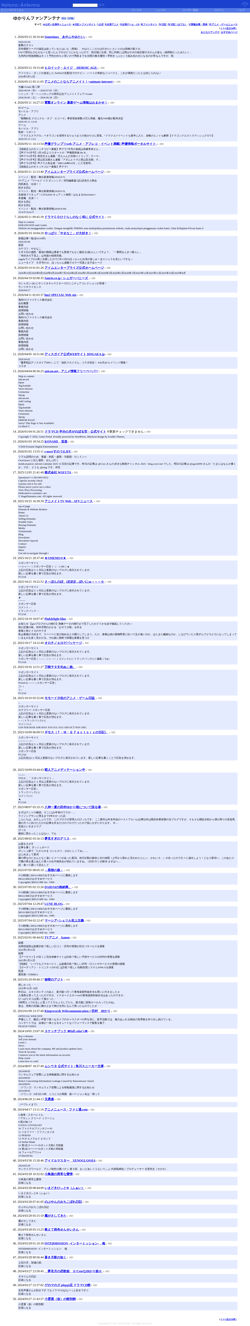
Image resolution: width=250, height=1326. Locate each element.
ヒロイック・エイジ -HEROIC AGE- (71, 67)
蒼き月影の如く (55, 1257)
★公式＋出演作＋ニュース (57, 24)
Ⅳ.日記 (162, 24)
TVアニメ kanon (57, 937)
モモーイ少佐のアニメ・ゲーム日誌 (70, 698)
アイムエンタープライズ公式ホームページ (74, 171)
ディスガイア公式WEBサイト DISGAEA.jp (75, 354)
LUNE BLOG (54, 904)
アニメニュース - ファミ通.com (66, 1109)
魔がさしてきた (55, 1215)
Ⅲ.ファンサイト (149, 24)
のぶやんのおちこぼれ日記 (63, 1201)
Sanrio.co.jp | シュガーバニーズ (67, 278)
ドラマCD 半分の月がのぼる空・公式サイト (75, 431)
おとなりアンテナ (210, 32)
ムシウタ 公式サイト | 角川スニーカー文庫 (74, 1066)
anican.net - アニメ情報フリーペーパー (71, 371)
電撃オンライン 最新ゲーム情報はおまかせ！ (76, 102)
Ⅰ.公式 (100, 24)
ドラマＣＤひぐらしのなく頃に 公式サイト (74, 217)
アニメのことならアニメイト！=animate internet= (79, 81)
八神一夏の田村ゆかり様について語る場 (73, 807)
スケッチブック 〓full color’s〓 (66, 1031)
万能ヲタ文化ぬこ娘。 (60, 667)
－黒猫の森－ (54, 870)
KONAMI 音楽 (56, 441)
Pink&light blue (55, 618)
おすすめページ (229, 32)
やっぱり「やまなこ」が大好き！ (68, 233)
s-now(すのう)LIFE (57, 451)
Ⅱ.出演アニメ (112, 24)
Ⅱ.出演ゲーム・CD (129, 24)
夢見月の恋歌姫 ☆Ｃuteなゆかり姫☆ (74, 1271)
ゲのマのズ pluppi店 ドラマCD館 (68, 1285)
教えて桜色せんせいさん (62, 1229)
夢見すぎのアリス (57, 838)
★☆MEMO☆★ (56, 558)
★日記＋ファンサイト (84, 24)
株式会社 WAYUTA (58, 472)
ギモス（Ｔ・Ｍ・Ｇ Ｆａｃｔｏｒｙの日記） (77, 732)
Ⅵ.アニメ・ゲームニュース (223, 24)
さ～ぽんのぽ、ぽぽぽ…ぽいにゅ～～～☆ (75, 581)
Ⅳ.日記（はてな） (177, 24)
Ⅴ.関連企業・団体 (198, 24)
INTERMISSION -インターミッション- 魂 (75, 1243)
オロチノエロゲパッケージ (63, 643)
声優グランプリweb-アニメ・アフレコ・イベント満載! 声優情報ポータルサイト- (100, 143)
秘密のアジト (54, 979)
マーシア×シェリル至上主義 (64, 920)
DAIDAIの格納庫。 (58, 887)
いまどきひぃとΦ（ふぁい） (65, 1188)
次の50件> (231, 28)
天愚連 (49, 1099)
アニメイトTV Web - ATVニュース (69, 501)
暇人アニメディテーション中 (65, 769)
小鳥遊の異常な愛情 (59, 1174)
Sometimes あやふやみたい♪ (65, 37)
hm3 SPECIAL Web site (60, 295)
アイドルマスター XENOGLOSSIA (70, 1160)
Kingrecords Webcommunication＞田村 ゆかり (78, 1011)
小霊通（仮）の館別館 (60, 1299)
